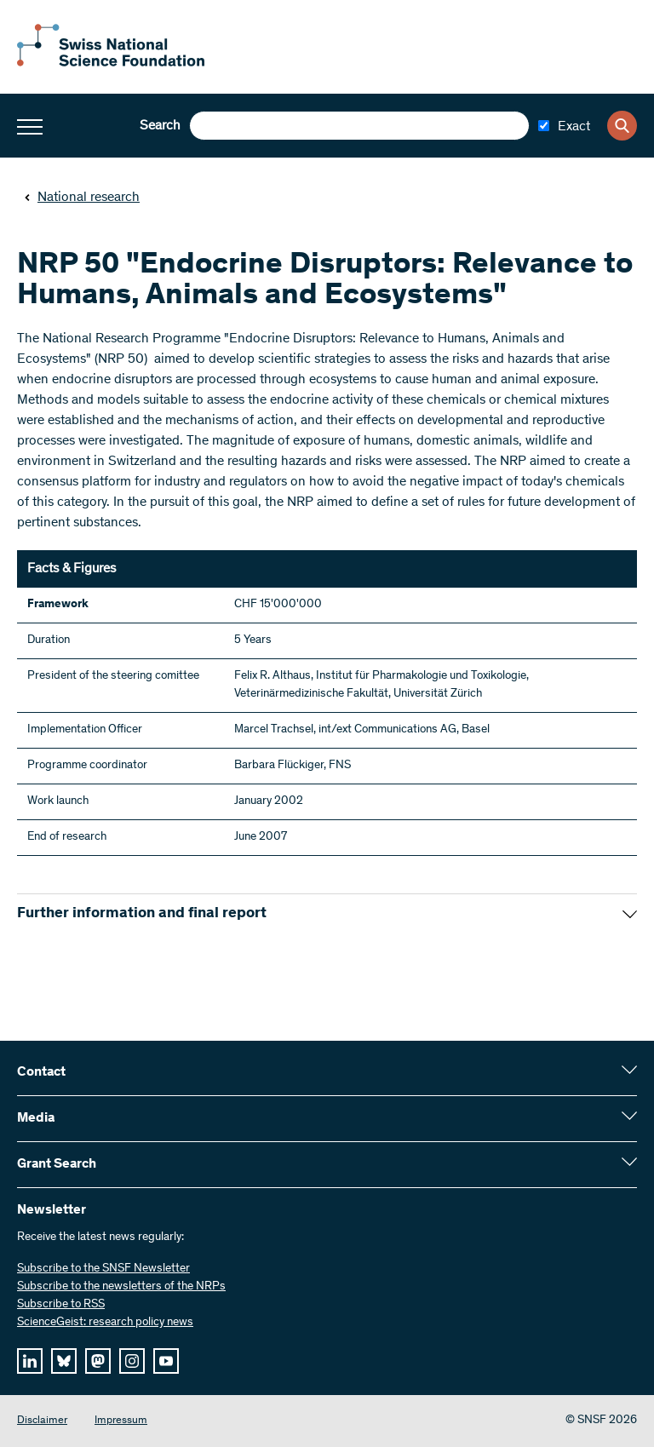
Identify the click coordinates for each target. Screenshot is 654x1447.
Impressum (121, 1421)
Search (160, 126)
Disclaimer (42, 1421)
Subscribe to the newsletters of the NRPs (121, 1287)
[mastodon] (98, 1361)
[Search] (622, 126)
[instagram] (132, 1361)
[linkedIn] (30, 1361)
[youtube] (166, 1361)
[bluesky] (64, 1361)
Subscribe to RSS (61, 1305)
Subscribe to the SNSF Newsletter (103, 1269)
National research (82, 197)
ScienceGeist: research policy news (105, 1323)
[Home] (110, 63)
